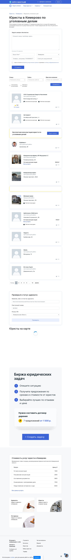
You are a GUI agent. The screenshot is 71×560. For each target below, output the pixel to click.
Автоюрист (27, 115)
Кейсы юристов (27, 548)
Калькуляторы (48, 5)
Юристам (25, 546)
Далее (37, 283)
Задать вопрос (15, 6)
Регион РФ (15, 311)
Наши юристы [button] (27, 5)
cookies (12, 557)
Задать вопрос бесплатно (20, 32)
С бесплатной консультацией (13, 85)
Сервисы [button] (37, 5)
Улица (11, 77)
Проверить (35, 320)
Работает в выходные (23, 85)
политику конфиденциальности (51, 62)
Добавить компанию (44, 1)
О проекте (26, 540)
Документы (40, 546)
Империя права (28, 196)
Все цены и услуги (17, 490)
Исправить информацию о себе (15, 541)
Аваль (25, 250)
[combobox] (17, 79)
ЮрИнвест (22, 142)
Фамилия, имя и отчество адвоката (23, 298)
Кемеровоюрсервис (30, 172)
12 (32, 283)
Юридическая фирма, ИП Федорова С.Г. (36, 155)
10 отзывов (16, 107)
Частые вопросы (41, 540)
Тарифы (25, 551)
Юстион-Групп (28, 267)
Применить (56, 84)
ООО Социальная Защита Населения (35, 94)
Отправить (18, 67)
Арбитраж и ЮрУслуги (31, 213)
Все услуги (27, 164)
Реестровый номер (18, 305)
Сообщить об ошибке (13, 549)
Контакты (25, 543)
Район (29, 77)
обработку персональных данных (30, 62)
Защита (26, 233)
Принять (37, 557)
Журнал (39, 543)
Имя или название (51, 77)
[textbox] (17, 79)
